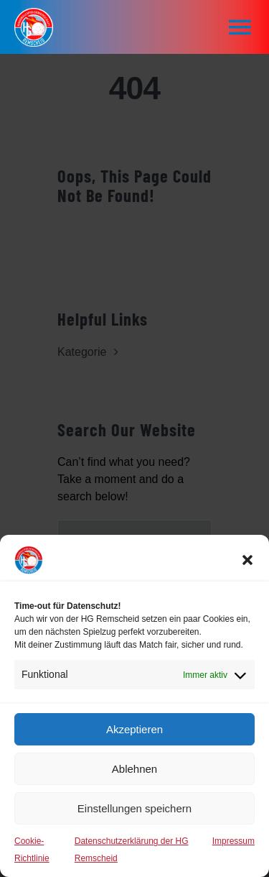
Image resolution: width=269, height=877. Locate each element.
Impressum (233, 841)
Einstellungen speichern (134, 808)
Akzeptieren (134, 729)
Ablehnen (134, 769)
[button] (247, 560)
